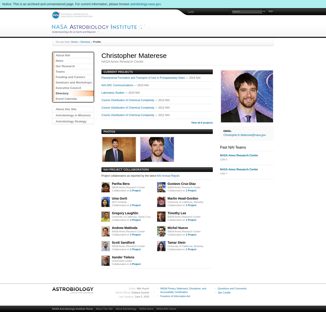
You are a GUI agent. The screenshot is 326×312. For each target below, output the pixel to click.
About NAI (63, 55)
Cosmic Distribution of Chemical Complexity (128, 100)
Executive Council (68, 88)
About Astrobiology (126, 308)
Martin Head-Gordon (183, 198)
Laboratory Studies (113, 92)
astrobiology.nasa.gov (145, 4)
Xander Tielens (123, 257)
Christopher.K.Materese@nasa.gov (244, 135)
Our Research (65, 66)
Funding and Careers (70, 77)
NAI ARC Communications (117, 85)
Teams (60, 71)
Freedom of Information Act (175, 296)
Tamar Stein (176, 242)
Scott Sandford (123, 242)
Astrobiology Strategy (71, 121)
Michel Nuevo (178, 228)
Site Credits (224, 292)
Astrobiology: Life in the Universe (73, 290)
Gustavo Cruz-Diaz (182, 184)
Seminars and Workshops (74, 82)
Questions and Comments (232, 288)
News (59, 60)
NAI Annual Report (168, 175)
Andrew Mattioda (124, 228)
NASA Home (146, 308)
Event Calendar (66, 98)
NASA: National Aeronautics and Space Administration (72, 15)
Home (74, 41)
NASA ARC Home (166, 308)
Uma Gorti (119, 198)
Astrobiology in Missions (73, 115)
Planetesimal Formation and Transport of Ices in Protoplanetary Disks (143, 77)
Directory (85, 41)
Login (191, 11)
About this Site (66, 109)
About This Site (104, 308)
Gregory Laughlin (125, 213)
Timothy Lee (177, 213)
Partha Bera (121, 184)
